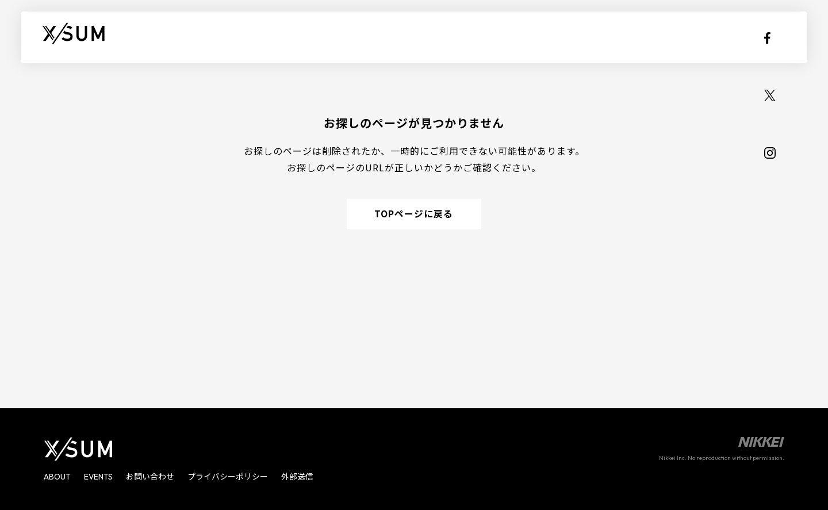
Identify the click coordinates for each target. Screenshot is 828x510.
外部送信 (298, 476)
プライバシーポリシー (228, 476)
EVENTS (222, 37)
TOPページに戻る (414, 215)
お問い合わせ (150, 476)
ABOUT (164, 37)
